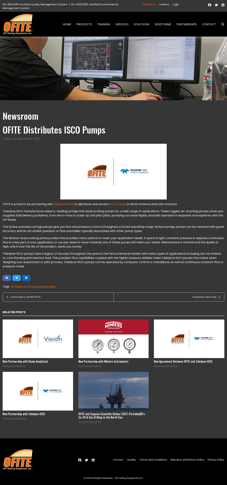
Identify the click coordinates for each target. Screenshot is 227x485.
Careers (164, 4)
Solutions (141, 24)
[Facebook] (209, 5)
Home (67, 24)
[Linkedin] (223, 5)
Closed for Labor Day (206, 297)
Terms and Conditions (153, 459)
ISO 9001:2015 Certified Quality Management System (35, 4)
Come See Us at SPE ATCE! (23, 297)
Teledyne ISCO (64, 204)
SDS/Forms (163, 24)
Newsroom (149, 4)
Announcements (14, 366)
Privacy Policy (216, 459)
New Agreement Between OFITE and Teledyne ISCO (183, 361)
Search (221, 24)
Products (84, 24)
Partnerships (186, 24)
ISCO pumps (117, 204)
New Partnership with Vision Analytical (25, 361)
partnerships (46, 287)
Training (103, 24)
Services (122, 24)
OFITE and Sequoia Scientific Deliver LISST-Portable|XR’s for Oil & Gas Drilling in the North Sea (111, 415)
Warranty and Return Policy (187, 459)
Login (176, 4)
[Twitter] (216, 5)
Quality (131, 459)
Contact (209, 24)
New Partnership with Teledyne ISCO (24, 414)
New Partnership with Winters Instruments (103, 361)
